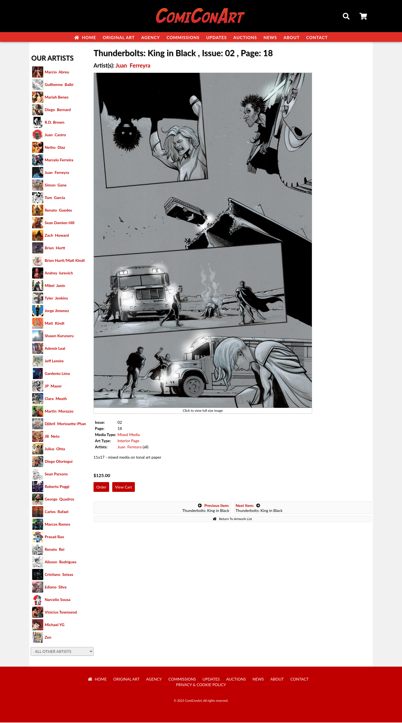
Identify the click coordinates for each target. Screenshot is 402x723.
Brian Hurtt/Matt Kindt (65, 260)
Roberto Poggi (57, 487)
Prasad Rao (54, 537)
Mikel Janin (55, 286)
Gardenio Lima (57, 374)
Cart (364, 17)
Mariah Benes (56, 97)
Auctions (245, 37)
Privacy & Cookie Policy (201, 685)
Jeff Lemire (54, 361)
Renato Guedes (58, 210)
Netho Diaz (55, 147)
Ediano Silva (55, 587)
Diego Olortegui (59, 461)
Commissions (182, 37)
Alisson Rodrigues (60, 562)
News (270, 37)
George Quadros (59, 499)
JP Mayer (53, 386)
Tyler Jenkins (56, 298)
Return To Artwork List (232, 519)
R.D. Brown (54, 122)
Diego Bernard (58, 110)
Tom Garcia (55, 198)
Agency (150, 37)
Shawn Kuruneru (59, 336)
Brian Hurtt (55, 248)
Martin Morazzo (59, 411)
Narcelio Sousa (57, 600)
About (292, 37)
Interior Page (128, 441)
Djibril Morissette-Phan (65, 424)
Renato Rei (54, 549)
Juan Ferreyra (57, 173)
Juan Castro (55, 135)
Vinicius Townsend (61, 612)
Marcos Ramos (57, 524)
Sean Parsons (56, 474)
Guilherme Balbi (59, 85)
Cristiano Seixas (59, 575)
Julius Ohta (55, 449)
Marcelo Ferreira (59, 160)
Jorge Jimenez (57, 311)
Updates (216, 37)
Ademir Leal (55, 348)
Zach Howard (57, 235)
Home (85, 37)
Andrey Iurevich (59, 273)
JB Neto (52, 436)
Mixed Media (129, 435)
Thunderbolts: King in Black (205, 508)
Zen (48, 637)
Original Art (119, 37)
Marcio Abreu (57, 72)
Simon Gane (55, 185)
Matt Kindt (54, 323)
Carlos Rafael (56, 512)
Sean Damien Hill (59, 223)
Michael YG (54, 625)
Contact (317, 37)
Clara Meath (56, 399)
